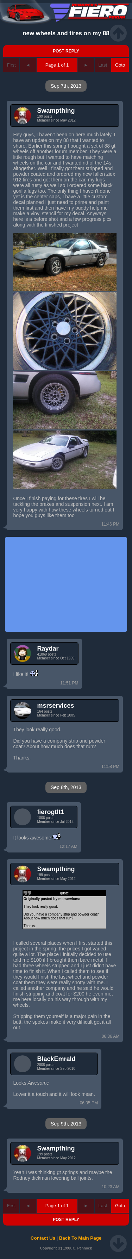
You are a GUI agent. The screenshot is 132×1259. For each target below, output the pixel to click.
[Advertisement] (65, 584)
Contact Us (43, 1238)
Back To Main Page (80, 1238)
